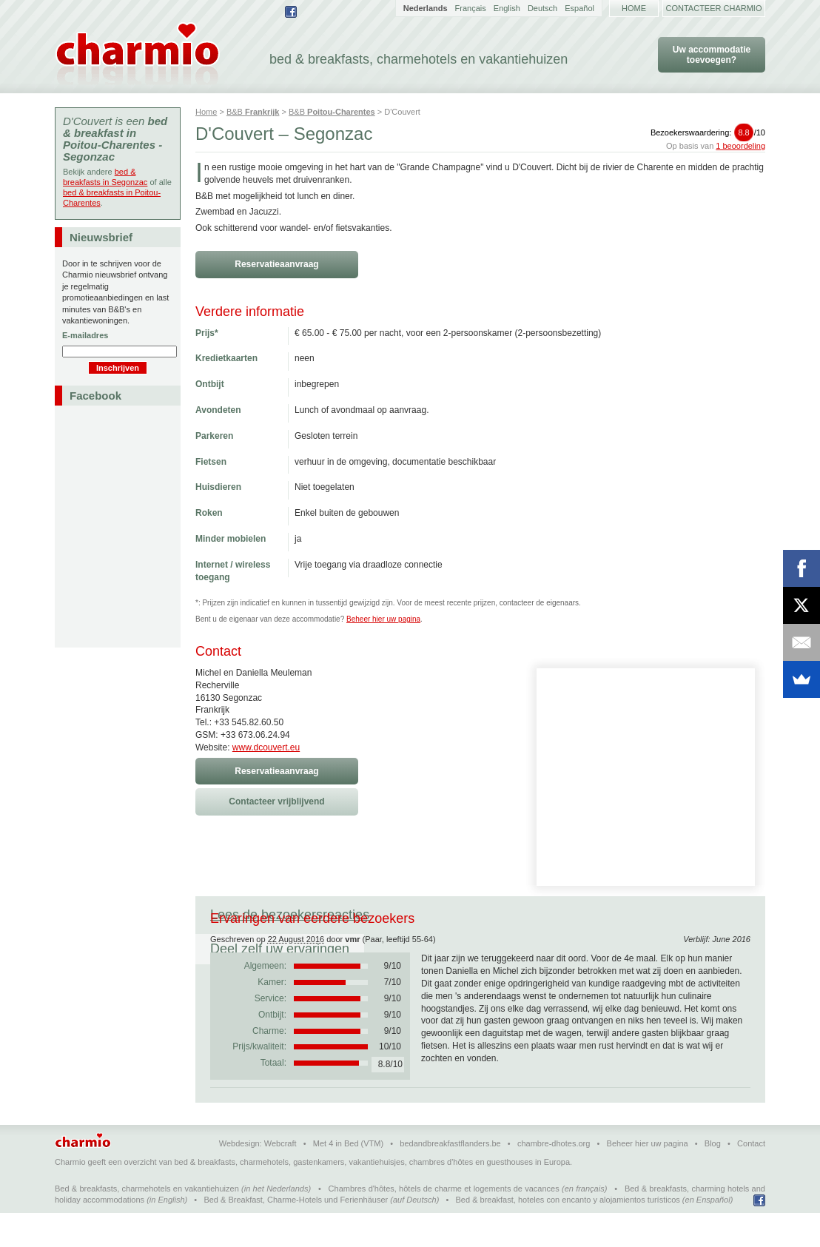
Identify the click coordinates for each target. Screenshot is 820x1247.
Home (634, 8)
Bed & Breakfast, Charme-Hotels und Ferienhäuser (296, 1233)
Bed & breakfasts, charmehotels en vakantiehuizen (147, 1222)
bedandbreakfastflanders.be (450, 1177)
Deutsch (542, 8)
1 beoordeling (740, 145)
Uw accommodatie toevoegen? (711, 54)
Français (470, 8)
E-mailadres (85, 335)
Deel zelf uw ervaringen (468, 914)
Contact (751, 1177)
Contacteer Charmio (714, 8)
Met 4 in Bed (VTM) (348, 1177)
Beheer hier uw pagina (383, 619)
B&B (253, 111)
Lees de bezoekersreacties (289, 914)
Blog (713, 1177)
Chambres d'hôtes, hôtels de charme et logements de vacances (444, 1222)
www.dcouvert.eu (266, 747)
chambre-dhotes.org (553, 1177)
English (507, 8)
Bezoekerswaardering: (708, 132)
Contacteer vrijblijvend (276, 801)
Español (579, 8)
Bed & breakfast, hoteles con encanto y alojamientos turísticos (568, 1233)
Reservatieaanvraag (276, 264)
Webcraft (280, 1177)
